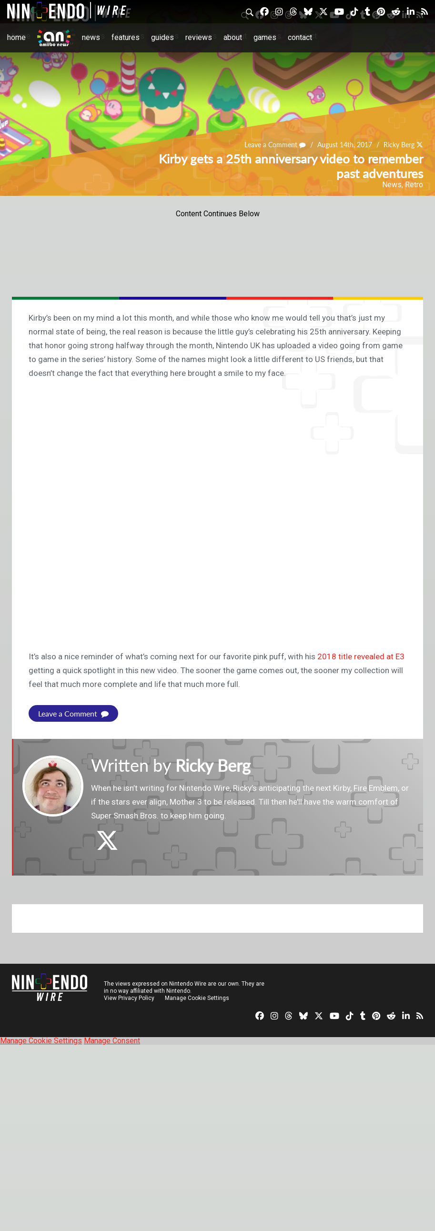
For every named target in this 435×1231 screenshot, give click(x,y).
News (91, 37)
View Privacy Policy (129, 998)
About (232, 37)
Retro (414, 184)
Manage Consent (112, 1040)
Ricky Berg (399, 145)
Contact (299, 37)
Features (125, 37)
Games (264, 37)
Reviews (198, 37)
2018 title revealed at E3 (361, 656)
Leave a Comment (275, 145)
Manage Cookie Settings (197, 998)
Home (16, 37)
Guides (162, 37)
